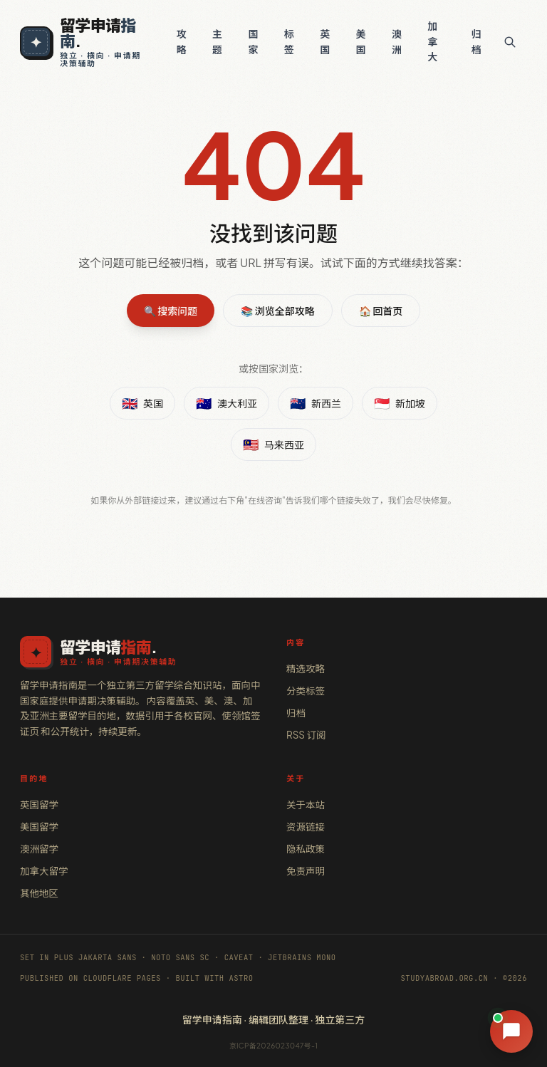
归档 (476, 41)
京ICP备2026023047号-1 (273, 1045)
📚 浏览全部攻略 (277, 310)
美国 (361, 41)
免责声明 (305, 871)
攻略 (182, 41)
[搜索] (510, 42)
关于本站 (305, 804)
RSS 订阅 (305, 735)
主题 (217, 41)
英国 (325, 41)
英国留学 (39, 804)
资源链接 (305, 827)
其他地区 (39, 893)
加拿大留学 (44, 871)
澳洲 (397, 41)
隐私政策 (305, 849)
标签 (289, 41)
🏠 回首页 (380, 310)
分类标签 (305, 691)
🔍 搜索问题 (170, 310)
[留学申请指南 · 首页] (140, 651)
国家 (253, 41)
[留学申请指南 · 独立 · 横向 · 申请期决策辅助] (85, 42)
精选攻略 (305, 668)
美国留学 (39, 827)
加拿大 (432, 41)
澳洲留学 (39, 849)
